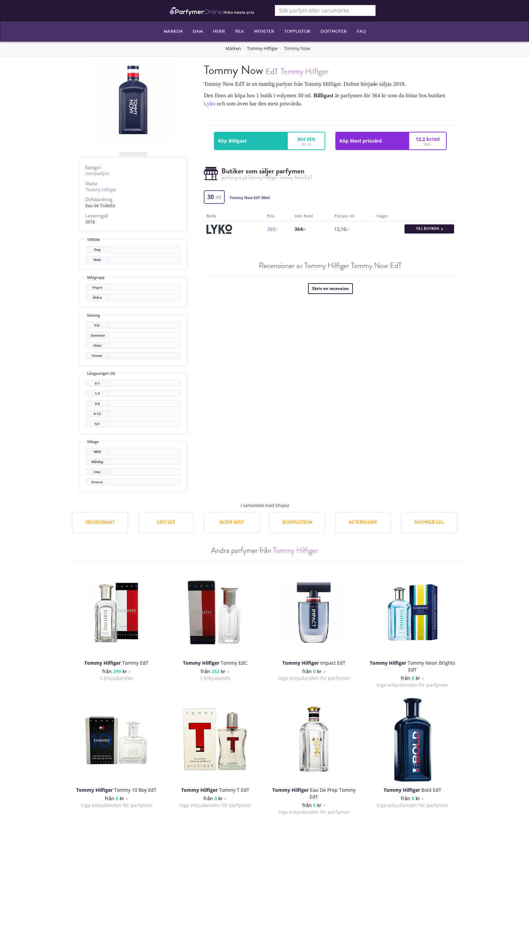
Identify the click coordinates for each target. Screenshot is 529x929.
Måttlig (97, 462)
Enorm (97, 482)
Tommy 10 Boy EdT (116, 790)
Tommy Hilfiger (262, 48)
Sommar (98, 335)
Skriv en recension (330, 288)
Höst (97, 345)
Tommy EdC (215, 663)
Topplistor (297, 31)
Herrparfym (97, 173)
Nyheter (264, 31)
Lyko (210, 103)
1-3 (97, 393)
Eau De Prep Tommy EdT (314, 793)
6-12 (97, 414)
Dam (198, 31)
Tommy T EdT (215, 790)
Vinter (97, 355)
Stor (97, 472)
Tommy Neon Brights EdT (412, 666)
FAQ (361, 31)
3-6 (97, 403)
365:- (272, 229)
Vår (97, 325)
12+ (97, 424)
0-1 (97, 383)
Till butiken (429, 228)
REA (239, 31)
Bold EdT (412, 790)
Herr (219, 31)
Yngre (97, 287)
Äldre (97, 297)
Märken (173, 31)
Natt (97, 260)
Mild (97, 451)
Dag (97, 249)
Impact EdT (313, 663)
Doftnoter (334, 31)
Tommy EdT (116, 663)
